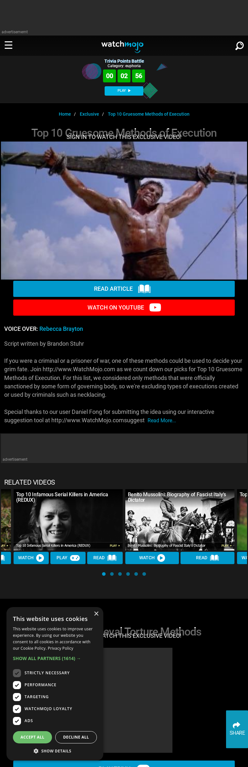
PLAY (124, 91)
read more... (162, 420)
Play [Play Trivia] (68, 558)
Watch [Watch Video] (31, 558)
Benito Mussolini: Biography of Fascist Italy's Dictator (177, 497)
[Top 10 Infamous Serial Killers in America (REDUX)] (68, 520)
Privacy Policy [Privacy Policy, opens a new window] (60, 648)
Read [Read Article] (105, 558)
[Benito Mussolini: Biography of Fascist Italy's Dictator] (179, 520)
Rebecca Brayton (61, 329)
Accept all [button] (33, 737)
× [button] (96, 614)
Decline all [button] (76, 737)
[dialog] (54, 684)
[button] (104, 574)
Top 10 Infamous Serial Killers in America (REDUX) (62, 497)
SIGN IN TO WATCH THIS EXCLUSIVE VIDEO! (124, 136)
